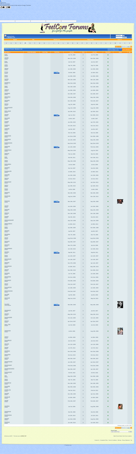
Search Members (126, 49)
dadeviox (7, 153)
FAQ (33, 39)
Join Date (72, 52)
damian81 (7, 273)
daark (6, 86)
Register (15, 39)
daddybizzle (8, 139)
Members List (57, 39)
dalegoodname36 (9, 220)
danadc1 (7, 313)
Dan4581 (7, 304)
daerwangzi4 (8, 181)
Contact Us (97, 440)
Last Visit (94, 52)
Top (131, 440)
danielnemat (8, 411)
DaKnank (7, 209)
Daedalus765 (8, 171)
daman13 (7, 241)
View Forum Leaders (127, 436)
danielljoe (7, 406)
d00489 (6, 58)
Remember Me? (127, 35)
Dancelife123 (8, 340)
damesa (7, 269)
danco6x (7, 344)
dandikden (7, 351)
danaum (7, 321)
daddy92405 (8, 135)
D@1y (6, 75)
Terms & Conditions (113, 440)
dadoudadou (8, 164)
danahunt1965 (8, 317)
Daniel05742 (8, 382)
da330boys (7, 82)
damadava (7, 234)
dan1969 (7, 294)
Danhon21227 (8, 372)
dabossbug (7, 96)
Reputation (108, 52)
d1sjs (6, 61)
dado (6, 157)
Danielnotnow (8, 415)
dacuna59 (7, 118)
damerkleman (8, 266)
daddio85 (7, 128)
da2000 (6, 79)
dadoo (6, 160)
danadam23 (8, 310)
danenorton (7, 354)
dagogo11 (7, 192)
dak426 (6, 206)
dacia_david (8, 111)
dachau (6, 104)
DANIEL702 (8, 390)
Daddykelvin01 (8, 143)
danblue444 (8, 330)
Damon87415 (8, 287)
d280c (6, 65)
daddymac (7, 146)
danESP (7, 358)
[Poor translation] (8, 7)
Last (128, 46)
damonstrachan (9, 290)
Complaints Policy (104, 440)
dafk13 (6, 185)
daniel (6, 379)
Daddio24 (7, 125)
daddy (6, 132)
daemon (7, 178)
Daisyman (7, 201)
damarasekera (8, 248)
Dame (6, 255)
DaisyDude (7, 196)
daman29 (7, 244)
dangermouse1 (8, 361)
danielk (6, 400)
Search (119, 39)
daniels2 (7, 418)
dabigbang (7, 93)
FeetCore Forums (10, 36)
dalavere (7, 213)
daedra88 (7, 174)
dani (6, 375)
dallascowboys (8, 223)
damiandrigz (8, 276)
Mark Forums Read (118, 436)
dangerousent (8, 365)
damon (6, 283)
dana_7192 (7, 324)
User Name (113, 35)
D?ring (6, 72)
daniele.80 (7, 397)
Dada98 (7, 121)
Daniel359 (7, 386)
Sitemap (119, 440)
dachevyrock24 (8, 107)
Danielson (7, 422)
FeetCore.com (68, 445)
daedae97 (7, 167)
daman (6, 237)
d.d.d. (6, 54)
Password (113, 37)
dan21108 (7, 298)
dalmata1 (7, 230)
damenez (7, 262)
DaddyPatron (8, 150)
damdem (7, 252)
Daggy (6, 189)
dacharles (7, 100)
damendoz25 (8, 259)
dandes (6, 347)
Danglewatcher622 (9, 368)
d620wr (6, 68)
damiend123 (8, 280)
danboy (6, 336)
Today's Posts (90, 39)
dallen (6, 227)
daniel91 (7, 393)
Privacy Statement (126, 440)
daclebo (7, 114)
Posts (83, 52)
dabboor (7, 89)
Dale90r (7, 216)
